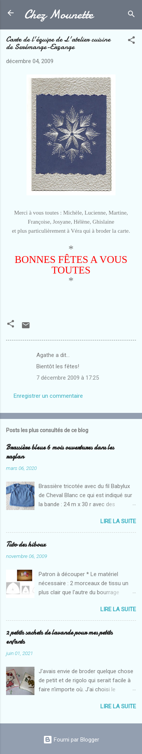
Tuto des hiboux (25, 544)
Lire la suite (118, 521)
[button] (131, 41)
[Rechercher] (131, 15)
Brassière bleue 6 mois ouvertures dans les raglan (60, 452)
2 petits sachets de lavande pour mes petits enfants (59, 637)
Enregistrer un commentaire (48, 395)
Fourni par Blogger (71, 739)
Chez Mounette (58, 14)
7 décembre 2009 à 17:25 (67, 377)
